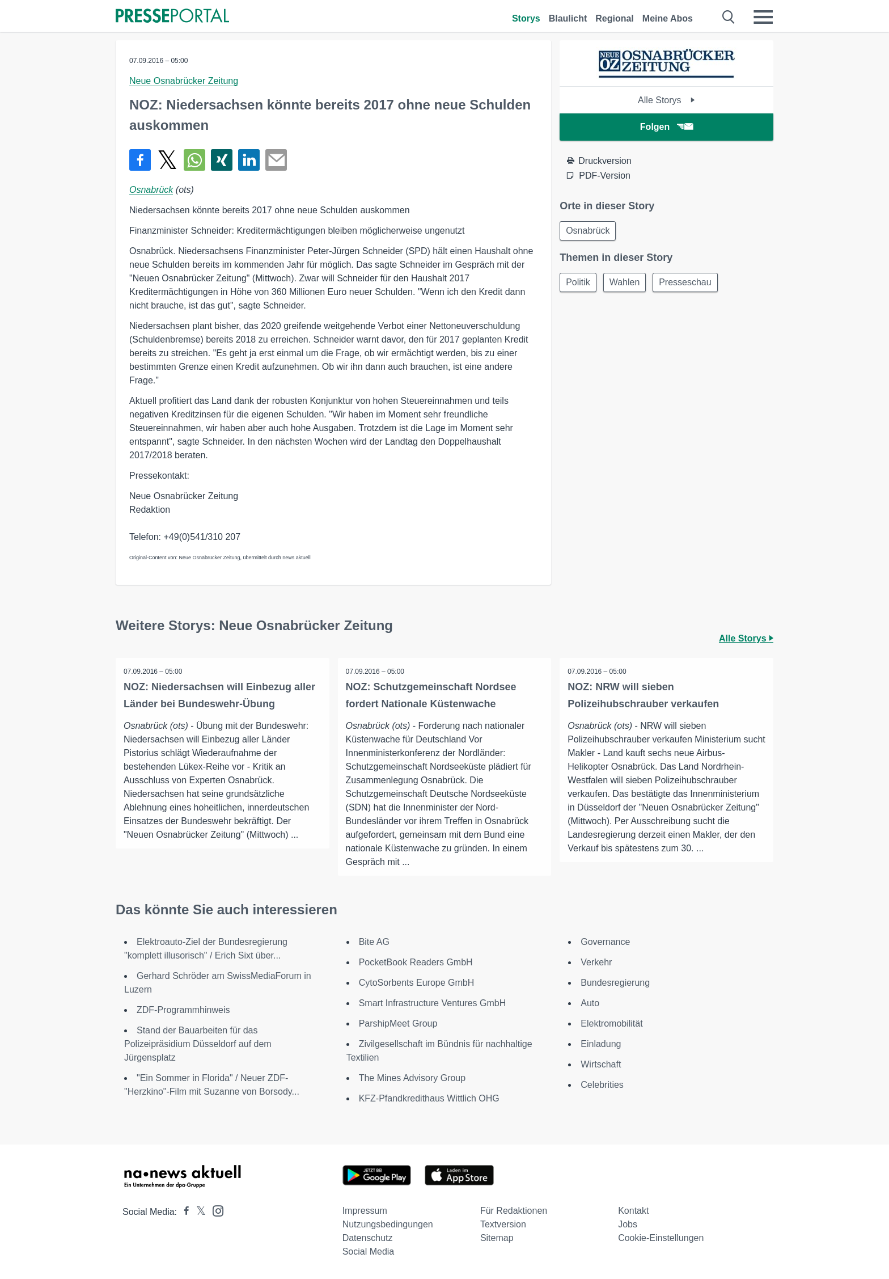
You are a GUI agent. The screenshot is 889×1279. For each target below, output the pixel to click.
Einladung (601, 1044)
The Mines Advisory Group (412, 1078)
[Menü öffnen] (763, 17)
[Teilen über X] (167, 160)
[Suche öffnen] (729, 17)
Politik (579, 284)
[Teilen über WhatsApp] (194, 160)
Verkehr (596, 962)
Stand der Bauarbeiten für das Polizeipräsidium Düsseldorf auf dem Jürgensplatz (198, 1043)
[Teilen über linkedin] (249, 160)
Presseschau (691, 284)
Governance (605, 942)
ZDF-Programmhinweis (183, 1010)
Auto (590, 1003)
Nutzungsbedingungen (387, 1224)
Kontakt (633, 1210)
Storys (526, 18)
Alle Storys (666, 100)
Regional (614, 18)
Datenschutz (367, 1238)
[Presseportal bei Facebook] (183, 1212)
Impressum (364, 1210)
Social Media (368, 1251)
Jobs (627, 1224)
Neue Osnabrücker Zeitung (183, 81)
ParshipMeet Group (398, 1023)
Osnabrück (151, 190)
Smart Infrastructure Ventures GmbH (432, 1003)
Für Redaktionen (513, 1210)
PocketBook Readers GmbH (416, 962)
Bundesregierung (615, 982)
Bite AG (374, 942)
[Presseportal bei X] (197, 1212)
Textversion (503, 1224)
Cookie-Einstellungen (661, 1238)
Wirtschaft (601, 1064)
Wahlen (628, 284)
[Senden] (276, 160)
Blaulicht (568, 18)
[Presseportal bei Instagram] (214, 1210)
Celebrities (602, 1085)
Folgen (666, 127)
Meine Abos (667, 18)
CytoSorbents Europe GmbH (417, 982)
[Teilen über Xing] (221, 160)
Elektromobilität (611, 1023)
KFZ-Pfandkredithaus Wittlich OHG (429, 1098)
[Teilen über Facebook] (140, 160)
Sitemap (497, 1238)
